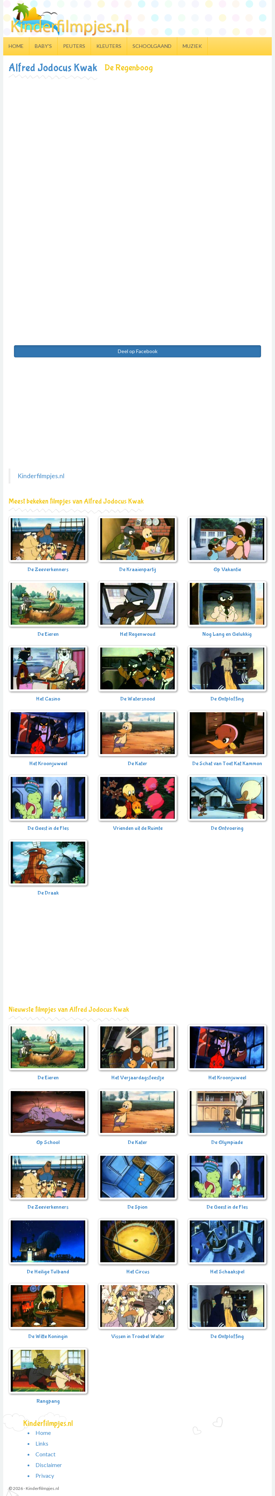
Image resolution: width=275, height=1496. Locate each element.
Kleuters (108, 46)
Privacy (44, 1475)
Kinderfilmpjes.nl (41, 476)
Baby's (43, 46)
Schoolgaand (152, 46)
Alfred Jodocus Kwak (53, 67)
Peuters (74, 46)
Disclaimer (48, 1464)
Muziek (192, 46)
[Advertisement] (137, 133)
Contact (45, 1454)
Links (41, 1443)
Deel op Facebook (138, 351)
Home (16, 46)
